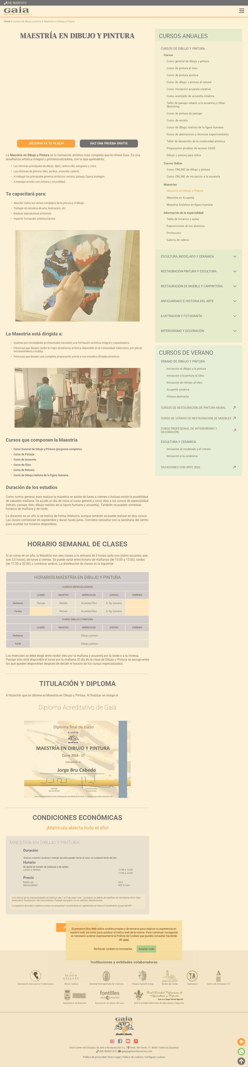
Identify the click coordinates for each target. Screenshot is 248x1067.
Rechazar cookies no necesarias (113, 949)
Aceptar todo (146, 949)
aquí (125, 939)
